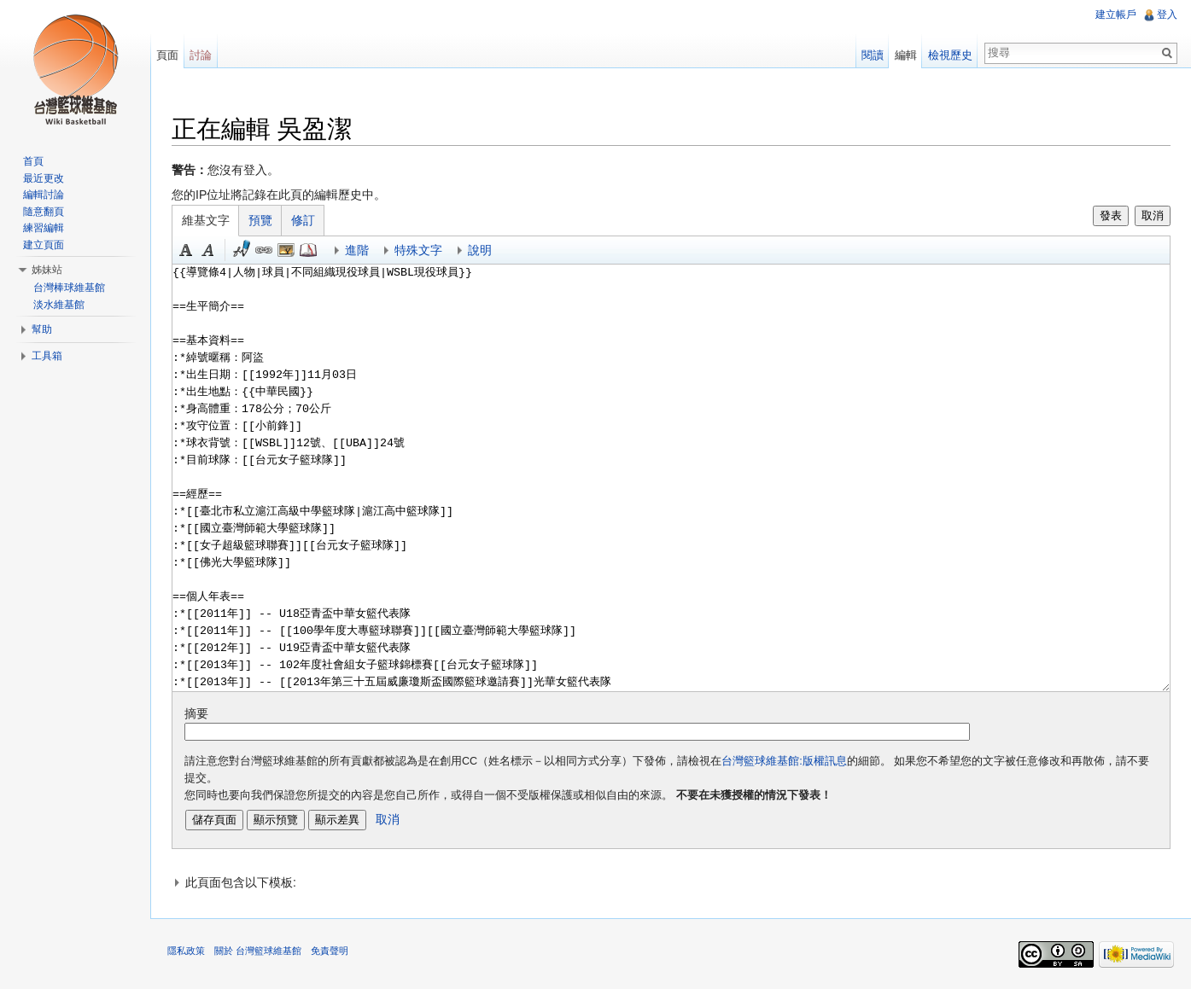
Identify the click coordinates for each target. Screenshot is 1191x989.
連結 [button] (264, 250)
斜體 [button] (208, 250)
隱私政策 (186, 950)
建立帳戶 (1115, 14)
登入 (1167, 14)
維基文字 (206, 220)
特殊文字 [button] (418, 250)
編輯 (906, 55)
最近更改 (43, 178)
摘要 (196, 713)
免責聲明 (329, 950)
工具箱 (47, 356)
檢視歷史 (950, 55)
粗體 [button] (186, 250)
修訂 (303, 220)
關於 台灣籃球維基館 (257, 950)
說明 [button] (480, 250)
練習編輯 (43, 228)
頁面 (167, 55)
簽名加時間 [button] (242, 250)
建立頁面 (43, 245)
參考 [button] (308, 250)
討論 (201, 55)
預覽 (260, 220)
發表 (1111, 215)
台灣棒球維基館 (69, 288)
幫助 (42, 329)
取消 (1152, 215)
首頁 (33, 161)
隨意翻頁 (43, 212)
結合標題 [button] (286, 250)
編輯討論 (43, 195)
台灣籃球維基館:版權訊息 (784, 761)
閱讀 (872, 55)
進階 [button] (357, 250)
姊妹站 (47, 270)
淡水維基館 (59, 305)
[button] (671, 882)
